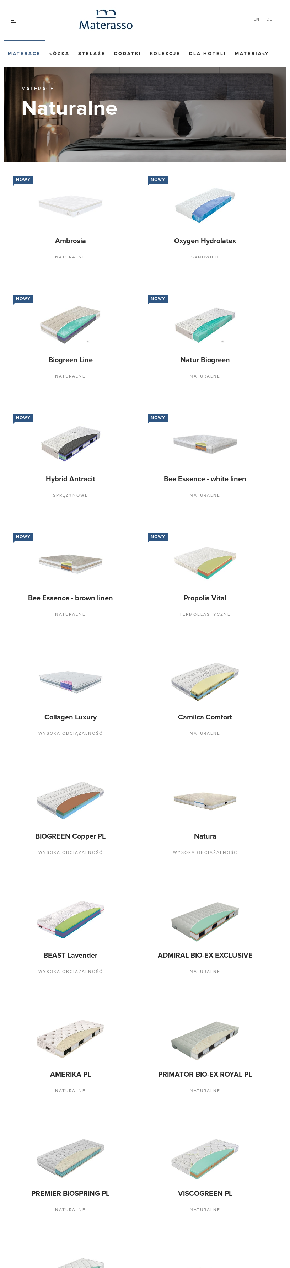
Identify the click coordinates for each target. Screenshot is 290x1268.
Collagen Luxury (70, 717)
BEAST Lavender (70, 955)
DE (269, 19)
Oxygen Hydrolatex (205, 241)
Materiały (252, 54)
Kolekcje (165, 54)
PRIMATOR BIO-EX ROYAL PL (205, 1074)
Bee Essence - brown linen (70, 598)
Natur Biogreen (205, 360)
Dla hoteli (207, 54)
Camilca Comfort (205, 717)
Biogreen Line (70, 360)
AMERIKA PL (70, 1074)
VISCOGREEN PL (205, 1193)
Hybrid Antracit (70, 479)
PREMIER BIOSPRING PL (70, 1193)
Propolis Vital (205, 598)
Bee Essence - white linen (205, 479)
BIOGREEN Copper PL (70, 836)
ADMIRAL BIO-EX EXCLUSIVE (205, 955)
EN (256, 19)
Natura (205, 836)
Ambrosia (70, 241)
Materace (24, 54)
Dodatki (127, 54)
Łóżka (59, 54)
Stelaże (92, 54)
